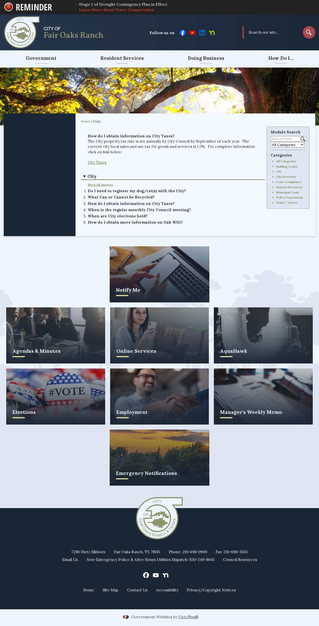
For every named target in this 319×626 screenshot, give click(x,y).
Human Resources (289, 187)
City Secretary (286, 177)
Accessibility (167, 590)
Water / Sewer (286, 202)
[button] (309, 32)
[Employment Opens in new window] (159, 396)
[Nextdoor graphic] (212, 32)
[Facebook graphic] (183, 32)
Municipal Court (287, 192)
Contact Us (137, 590)
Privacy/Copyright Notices (211, 590)
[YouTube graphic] (192, 32)
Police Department (289, 197)
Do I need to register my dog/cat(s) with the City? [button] (137, 190)
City (279, 171)
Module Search (286, 132)
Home (85, 121)
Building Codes (287, 166)
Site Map (110, 590)
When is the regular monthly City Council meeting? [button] (139, 209)
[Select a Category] (287, 144)
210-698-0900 (194, 551)
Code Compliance (289, 182)
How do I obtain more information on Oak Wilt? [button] (135, 222)
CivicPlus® (188, 617)
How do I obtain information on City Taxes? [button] (131, 203)
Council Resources (240, 559)
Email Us (70, 559)
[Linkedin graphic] (202, 32)
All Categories (286, 161)
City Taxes (97, 162)
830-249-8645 (202, 559)
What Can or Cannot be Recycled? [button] (121, 197)
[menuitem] (41, 59)
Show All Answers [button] (100, 184)
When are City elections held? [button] (118, 216)
